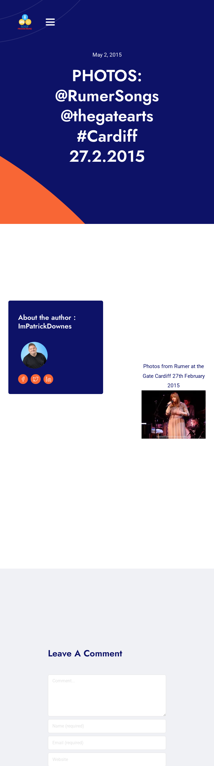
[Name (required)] (107, 726)
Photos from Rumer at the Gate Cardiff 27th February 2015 (174, 375)
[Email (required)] (107, 743)
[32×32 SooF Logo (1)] (25, 16)
